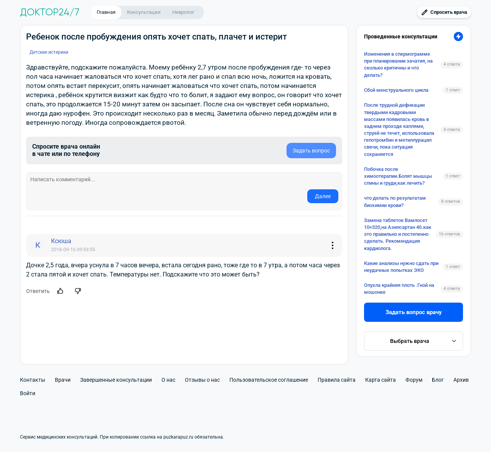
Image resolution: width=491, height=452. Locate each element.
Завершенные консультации (116, 380)
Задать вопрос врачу (414, 312)
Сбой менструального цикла (396, 90)
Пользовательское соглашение (268, 380)
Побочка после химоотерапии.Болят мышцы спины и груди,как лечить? (398, 176)
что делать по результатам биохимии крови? (395, 201)
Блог (438, 380)
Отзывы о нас (202, 380)
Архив (461, 380)
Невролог (183, 12)
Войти (27, 393)
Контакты (32, 380)
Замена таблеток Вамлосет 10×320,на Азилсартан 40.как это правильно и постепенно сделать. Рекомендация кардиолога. (397, 234)
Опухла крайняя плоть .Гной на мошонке (399, 288)
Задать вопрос (311, 150)
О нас (168, 380)
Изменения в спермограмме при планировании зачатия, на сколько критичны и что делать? (398, 64)
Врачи (63, 380)
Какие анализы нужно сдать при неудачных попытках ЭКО (401, 266)
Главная (106, 12)
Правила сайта (337, 380)
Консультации (144, 12)
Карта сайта (380, 380)
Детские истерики (49, 52)
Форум (413, 380)
